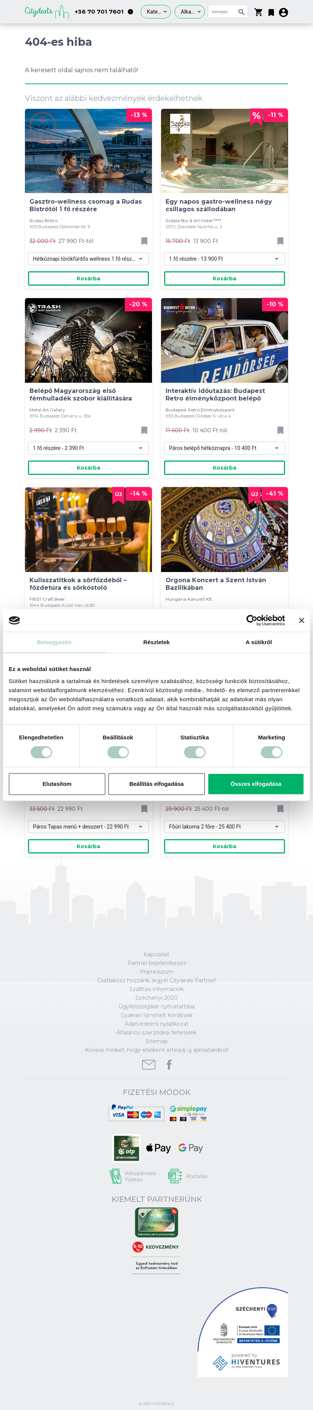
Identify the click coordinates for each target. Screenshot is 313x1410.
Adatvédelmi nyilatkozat (157, 1023)
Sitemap (157, 1041)
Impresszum (157, 971)
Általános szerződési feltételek (156, 1032)
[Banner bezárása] (301, 620)
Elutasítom (56, 784)
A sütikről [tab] (259, 642)
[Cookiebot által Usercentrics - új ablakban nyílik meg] (252, 620)
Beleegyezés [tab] (54, 642)
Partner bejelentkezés (156, 963)
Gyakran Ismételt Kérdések (156, 1015)
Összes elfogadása (256, 784)
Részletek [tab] (156, 642)
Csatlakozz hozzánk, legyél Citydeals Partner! (156, 980)
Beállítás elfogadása (156, 784)
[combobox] (156, 12)
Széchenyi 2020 (156, 997)
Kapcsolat (156, 954)
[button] (271, 11)
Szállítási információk (156, 989)
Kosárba (88, 278)
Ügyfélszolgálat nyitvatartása (156, 1006)
